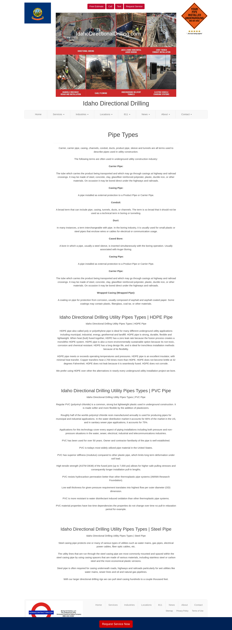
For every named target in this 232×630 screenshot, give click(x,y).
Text (119, 6)
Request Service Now (116, 624)
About (165, 114)
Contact (186, 114)
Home (38, 114)
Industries (82, 114)
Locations (106, 114)
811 (127, 114)
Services (58, 114)
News (146, 114)
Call (110, 6)
